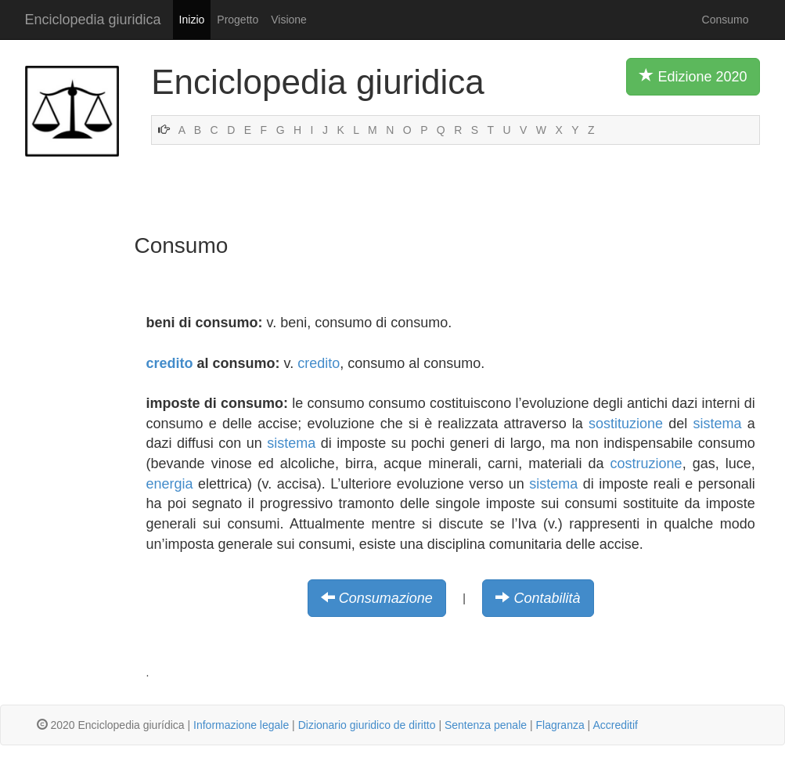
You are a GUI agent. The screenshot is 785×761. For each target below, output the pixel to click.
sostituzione (626, 423)
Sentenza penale (486, 725)
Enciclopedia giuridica (93, 19)
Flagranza (559, 725)
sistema (717, 423)
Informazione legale (241, 725)
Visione (289, 19)
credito (169, 363)
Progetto (237, 19)
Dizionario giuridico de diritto (367, 725)
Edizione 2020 (693, 76)
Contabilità (546, 598)
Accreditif (615, 725)
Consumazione (386, 598)
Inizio (192, 19)
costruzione (646, 463)
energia (169, 484)
